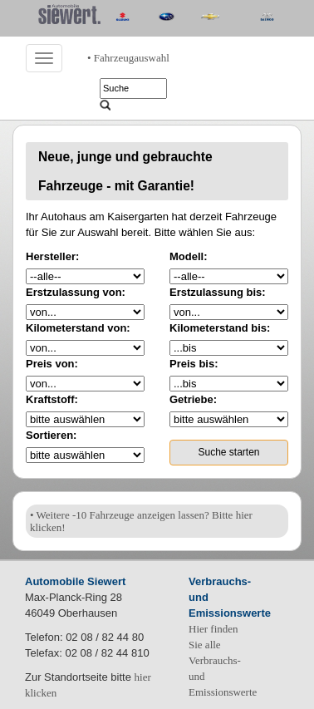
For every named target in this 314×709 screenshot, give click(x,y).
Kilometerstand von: (78, 328)
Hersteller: (52, 256)
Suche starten (228, 452)
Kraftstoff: (52, 399)
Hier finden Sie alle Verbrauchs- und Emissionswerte (223, 660)
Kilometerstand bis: (219, 328)
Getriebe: (193, 399)
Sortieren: (51, 435)
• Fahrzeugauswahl (128, 58)
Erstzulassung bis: (217, 292)
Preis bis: (193, 363)
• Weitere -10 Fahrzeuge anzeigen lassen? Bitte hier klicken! (141, 521)
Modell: (188, 256)
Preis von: (52, 363)
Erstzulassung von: (75, 292)
